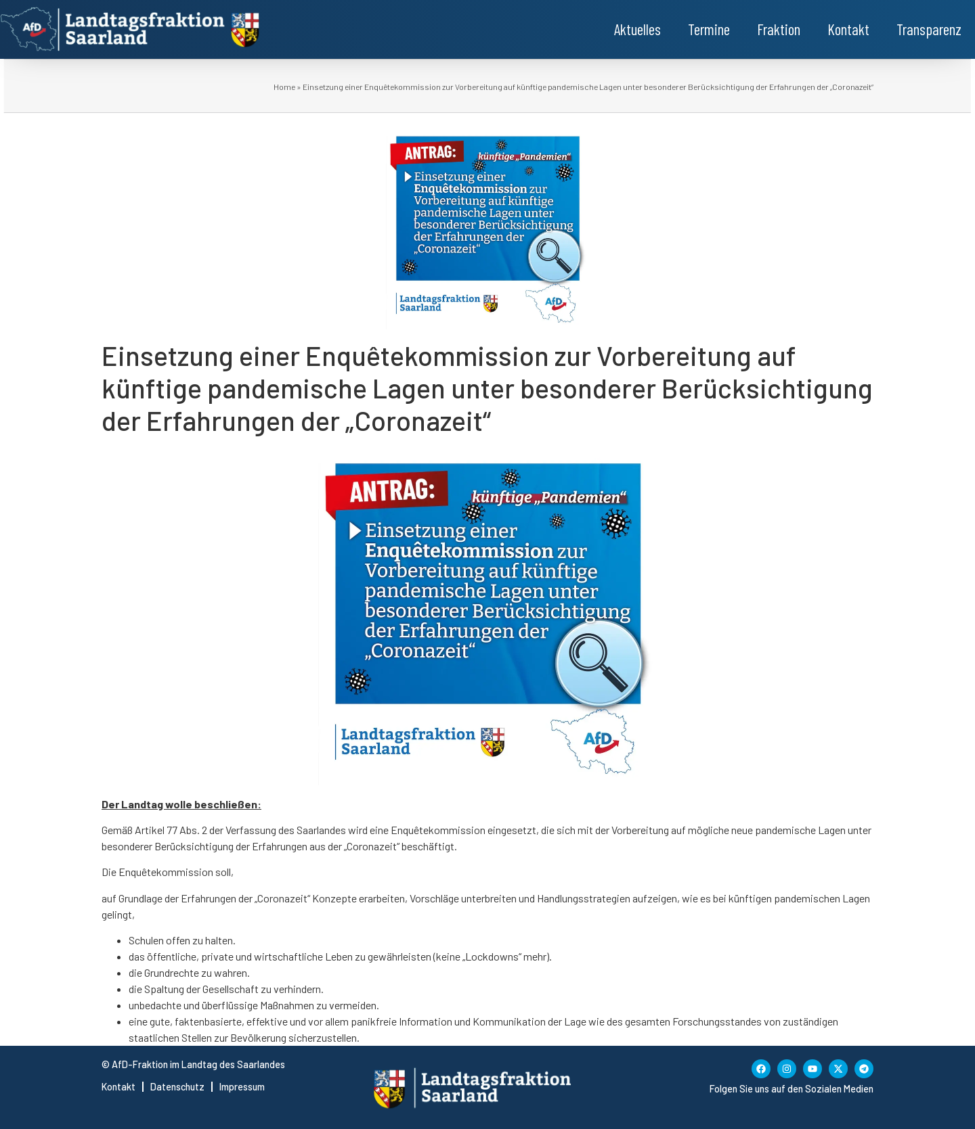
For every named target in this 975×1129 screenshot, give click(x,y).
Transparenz (928, 29)
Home (284, 86)
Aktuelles (637, 29)
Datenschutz (177, 1086)
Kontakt (848, 29)
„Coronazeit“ (373, 845)
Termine (709, 29)
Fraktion (778, 29)
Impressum (242, 1086)
